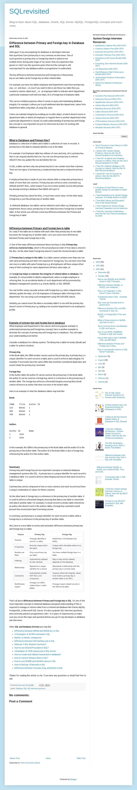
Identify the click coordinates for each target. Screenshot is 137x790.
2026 (98, 262)
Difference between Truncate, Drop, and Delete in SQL (38, 668)
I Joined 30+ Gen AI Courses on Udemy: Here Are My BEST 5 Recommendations (108, 176)
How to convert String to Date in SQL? (31, 658)
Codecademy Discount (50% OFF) (109, 115)
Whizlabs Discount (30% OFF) (107, 127)
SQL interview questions (37, 689)
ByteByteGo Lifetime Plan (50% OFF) (110, 46)
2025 (98, 266)
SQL (25, 689)
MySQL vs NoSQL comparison (27, 637)
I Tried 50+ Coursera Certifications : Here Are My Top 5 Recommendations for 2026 (111, 213)
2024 (98, 269)
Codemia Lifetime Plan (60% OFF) (109, 49)
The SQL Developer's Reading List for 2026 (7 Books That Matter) (115, 445)
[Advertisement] (112, 237)
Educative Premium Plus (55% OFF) (110, 55)
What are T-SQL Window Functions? (30, 644)
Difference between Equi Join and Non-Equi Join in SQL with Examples (115, 457)
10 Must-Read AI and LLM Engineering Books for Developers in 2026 (116, 407)
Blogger (73, 779)
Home (48, 758)
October (101, 276)
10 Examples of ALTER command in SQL (32, 634)
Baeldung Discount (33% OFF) (108, 109)
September (103, 356)
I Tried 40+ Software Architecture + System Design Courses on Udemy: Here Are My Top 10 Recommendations (115, 433)
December (102, 272)
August (101, 360)
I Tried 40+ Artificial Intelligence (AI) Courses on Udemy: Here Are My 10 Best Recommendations (110, 168)
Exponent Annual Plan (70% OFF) (109, 52)
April (100, 371)
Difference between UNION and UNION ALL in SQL (36, 631)
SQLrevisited (29, 11)
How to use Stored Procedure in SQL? (31, 648)
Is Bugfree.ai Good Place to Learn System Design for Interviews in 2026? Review (111, 190)
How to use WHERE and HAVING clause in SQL (35, 661)
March (101, 374)
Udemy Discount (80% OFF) (107, 105)
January (101, 382)
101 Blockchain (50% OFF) (106, 69)
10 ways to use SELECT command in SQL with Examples (115, 503)
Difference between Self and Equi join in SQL (34, 641)
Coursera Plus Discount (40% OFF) (110, 96)
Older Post (81, 758)
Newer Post (15, 758)
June (100, 364)
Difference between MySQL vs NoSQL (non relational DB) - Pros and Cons (109, 469)
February (102, 378)
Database (19, 689)
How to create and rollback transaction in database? (37, 654)
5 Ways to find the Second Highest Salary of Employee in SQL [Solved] (116, 419)
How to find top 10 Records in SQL (29, 664)
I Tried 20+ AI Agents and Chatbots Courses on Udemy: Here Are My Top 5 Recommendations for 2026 (111, 160)
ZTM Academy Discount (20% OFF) (110, 121)
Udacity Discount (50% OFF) (107, 118)
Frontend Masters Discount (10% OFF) (111, 124)
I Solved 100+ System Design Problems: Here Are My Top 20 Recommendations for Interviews (108, 153)
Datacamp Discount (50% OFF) (108, 99)
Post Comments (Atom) (30, 763)
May (100, 367)
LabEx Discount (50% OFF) (106, 112)
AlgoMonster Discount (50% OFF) (109, 102)
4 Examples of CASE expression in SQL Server (35, 651)
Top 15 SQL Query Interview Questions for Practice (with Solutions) (115, 395)
